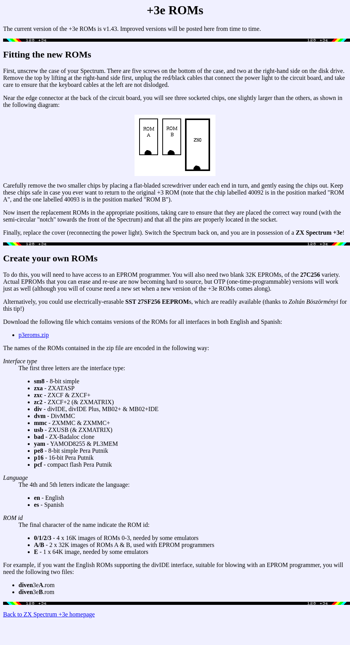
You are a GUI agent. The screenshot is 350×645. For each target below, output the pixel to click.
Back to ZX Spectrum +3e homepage (49, 614)
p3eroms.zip (34, 335)
